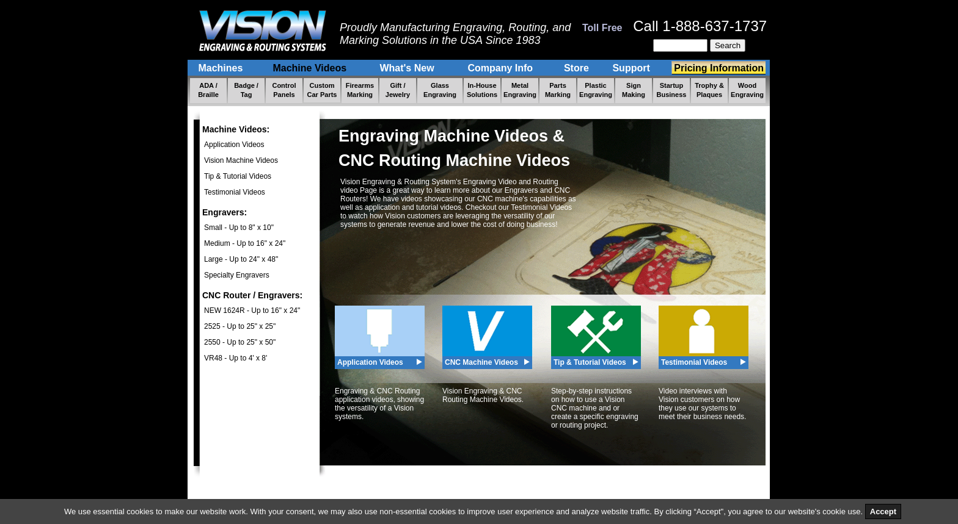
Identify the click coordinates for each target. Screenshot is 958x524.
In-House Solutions (482, 90)
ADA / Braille (208, 90)
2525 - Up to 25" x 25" (240, 326)
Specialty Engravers (236, 275)
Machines (222, 68)
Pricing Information (719, 68)
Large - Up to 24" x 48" (241, 259)
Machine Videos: (235, 129)
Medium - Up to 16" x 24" (244, 243)
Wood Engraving (747, 90)
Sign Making (633, 90)
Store (576, 68)
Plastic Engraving (595, 90)
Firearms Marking (360, 90)
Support (633, 68)
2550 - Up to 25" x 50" (240, 342)
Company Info (501, 68)
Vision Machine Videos (241, 160)
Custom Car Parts (322, 90)
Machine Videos (311, 68)
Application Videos (234, 144)
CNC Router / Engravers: (252, 295)
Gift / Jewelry (398, 90)
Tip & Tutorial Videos (237, 176)
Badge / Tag (246, 90)
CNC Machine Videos (481, 362)
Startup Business (672, 90)
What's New (408, 68)
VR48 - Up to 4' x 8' (235, 358)
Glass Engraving (439, 90)
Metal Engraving (519, 90)
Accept (883, 511)
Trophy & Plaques (709, 90)
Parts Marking (558, 90)
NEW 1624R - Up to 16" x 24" (252, 310)
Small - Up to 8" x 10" (239, 227)
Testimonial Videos (234, 192)
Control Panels (284, 90)
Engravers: (224, 212)
